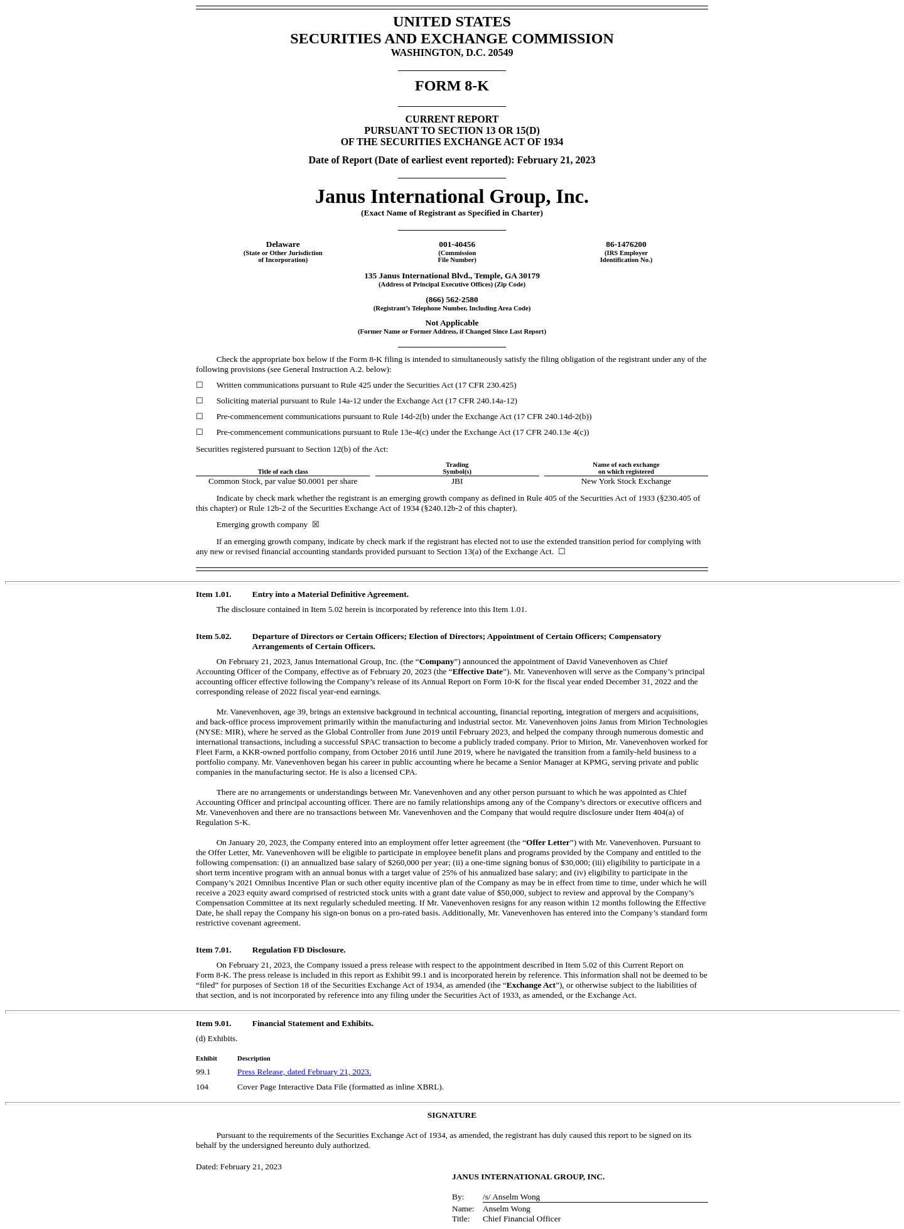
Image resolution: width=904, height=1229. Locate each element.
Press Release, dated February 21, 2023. (304, 1071)
